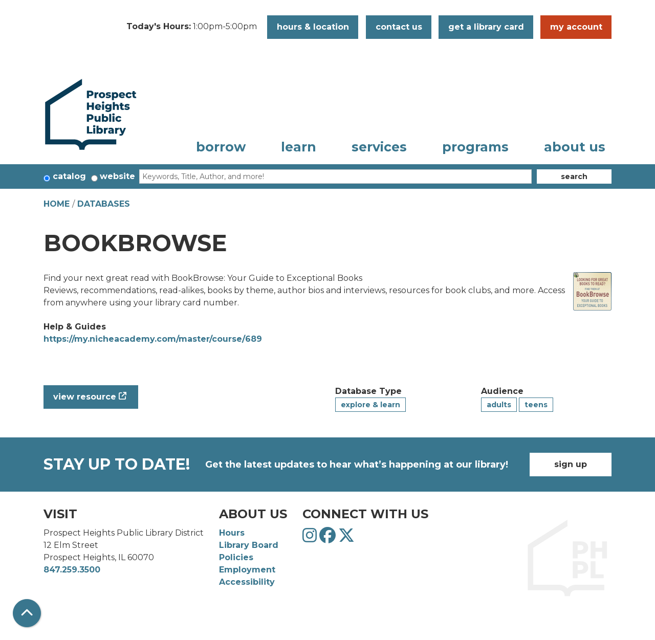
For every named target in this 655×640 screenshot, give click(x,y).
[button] (191, 27)
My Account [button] (576, 27)
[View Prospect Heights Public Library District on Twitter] (346, 538)
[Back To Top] (27, 613)
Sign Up (570, 464)
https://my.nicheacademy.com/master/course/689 (152, 339)
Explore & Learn (370, 404)
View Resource (84, 397)
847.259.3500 (71, 570)
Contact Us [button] (399, 27)
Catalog (69, 176)
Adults (499, 404)
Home (56, 204)
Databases (103, 204)
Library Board (248, 545)
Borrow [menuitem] (221, 147)
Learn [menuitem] (298, 147)
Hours (232, 533)
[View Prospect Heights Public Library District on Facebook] (328, 538)
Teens (536, 404)
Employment (247, 570)
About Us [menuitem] (574, 147)
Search (574, 176)
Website (117, 176)
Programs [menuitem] (475, 147)
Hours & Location (313, 27)
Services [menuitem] (379, 147)
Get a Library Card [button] (486, 27)
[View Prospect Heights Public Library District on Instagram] (310, 538)
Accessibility (247, 582)
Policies (236, 557)
